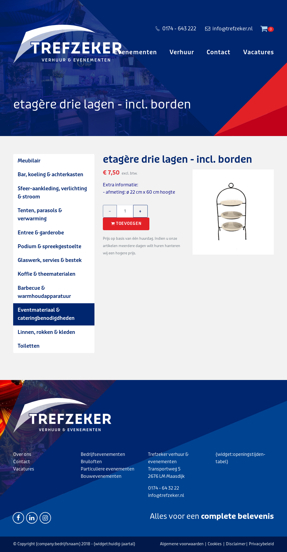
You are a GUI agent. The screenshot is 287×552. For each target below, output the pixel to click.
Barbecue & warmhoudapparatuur (44, 292)
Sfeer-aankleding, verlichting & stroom (52, 192)
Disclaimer (236, 544)
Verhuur (182, 53)
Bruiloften (91, 462)
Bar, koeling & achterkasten (50, 174)
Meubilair (29, 160)
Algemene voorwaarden (181, 544)
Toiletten (29, 346)
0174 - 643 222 (175, 29)
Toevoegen (126, 224)
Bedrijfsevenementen (103, 454)
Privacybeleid (261, 544)
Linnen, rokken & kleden (46, 332)
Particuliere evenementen (107, 469)
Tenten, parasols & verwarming (40, 214)
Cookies (215, 544)
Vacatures (258, 53)
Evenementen (135, 53)
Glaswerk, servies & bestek (50, 260)
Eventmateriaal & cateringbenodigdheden (46, 314)
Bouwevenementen (101, 476)
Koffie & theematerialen (46, 274)
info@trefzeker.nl (229, 29)
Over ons (22, 454)
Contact (218, 53)
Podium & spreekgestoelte (49, 246)
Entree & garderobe (41, 232)
